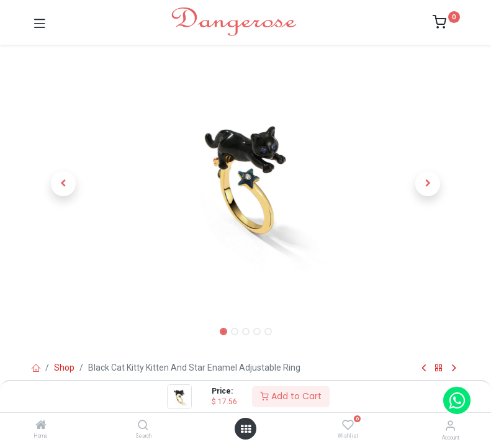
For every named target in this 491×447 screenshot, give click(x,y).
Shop (64, 367)
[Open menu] (246, 429)
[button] (64, 184)
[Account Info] (450, 425)
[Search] (143, 426)
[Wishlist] (348, 425)
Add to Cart (291, 396)
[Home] (41, 426)
